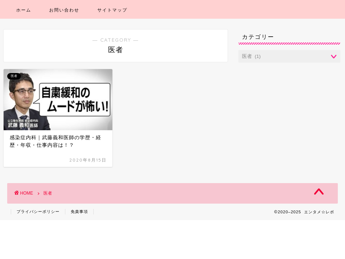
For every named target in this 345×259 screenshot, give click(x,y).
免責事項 (79, 211)
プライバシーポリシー (38, 211)
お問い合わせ (64, 10)
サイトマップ (112, 10)
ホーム (23, 10)
